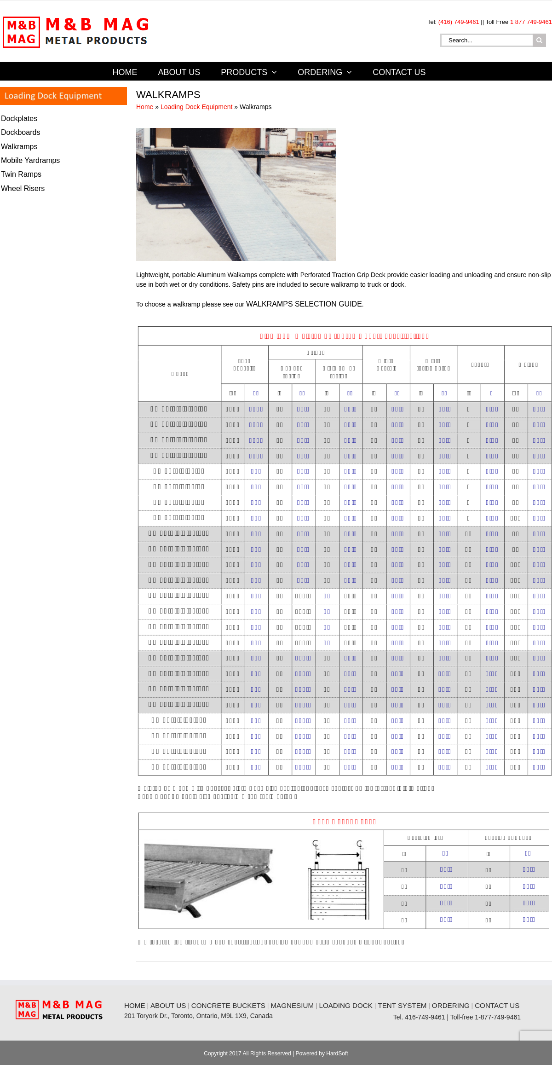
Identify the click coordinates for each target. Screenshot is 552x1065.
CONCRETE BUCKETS (228, 1005)
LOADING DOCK (345, 1005)
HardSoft (337, 1053)
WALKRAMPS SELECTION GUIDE (304, 304)
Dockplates (19, 118)
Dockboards (20, 132)
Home (144, 106)
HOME (134, 1005)
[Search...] (486, 40)
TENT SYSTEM (402, 1005)
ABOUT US (168, 1005)
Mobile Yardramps (30, 160)
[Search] (539, 40)
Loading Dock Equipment (196, 106)
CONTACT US (497, 1005)
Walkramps (19, 146)
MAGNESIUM (292, 1005)
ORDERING (451, 1005)
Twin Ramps (21, 174)
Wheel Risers (23, 188)
